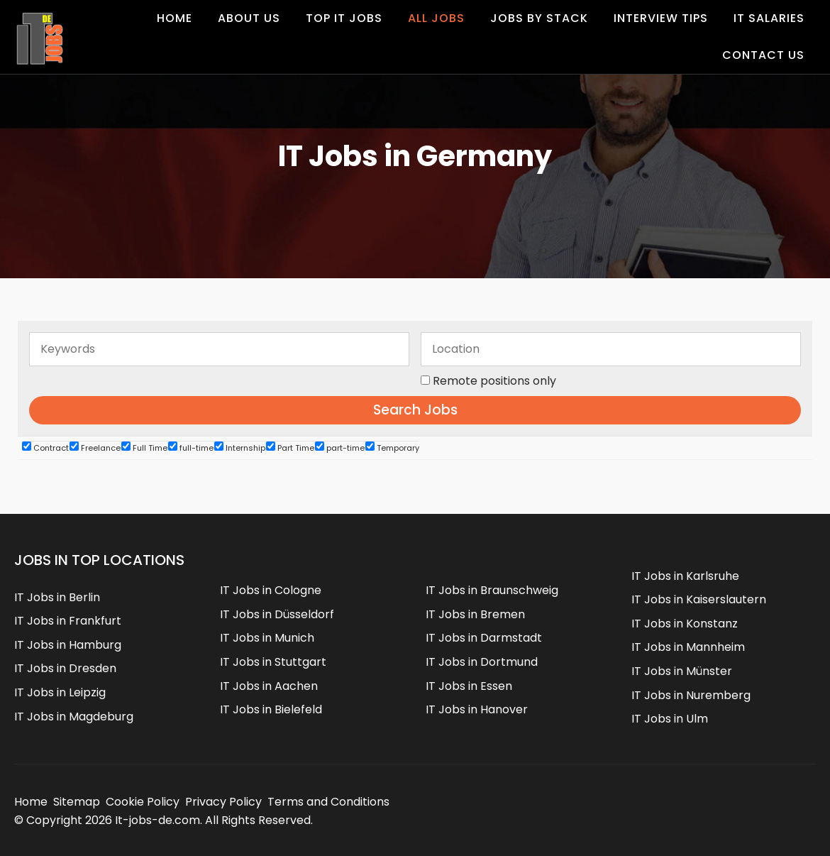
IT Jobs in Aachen (269, 686)
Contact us (763, 55)
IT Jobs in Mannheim (688, 647)
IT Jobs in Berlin (57, 597)
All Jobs (436, 18)
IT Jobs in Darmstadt (484, 638)
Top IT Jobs (344, 18)
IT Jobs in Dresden (65, 668)
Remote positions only (494, 381)
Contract (45, 447)
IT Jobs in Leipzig (60, 692)
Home (174, 18)
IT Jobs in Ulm (669, 718)
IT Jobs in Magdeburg (73, 716)
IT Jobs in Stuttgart (273, 662)
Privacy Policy (223, 802)
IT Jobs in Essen (469, 686)
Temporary (392, 447)
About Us (249, 18)
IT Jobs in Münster (681, 671)
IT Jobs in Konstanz (684, 623)
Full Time (144, 447)
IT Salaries (769, 18)
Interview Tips (661, 18)
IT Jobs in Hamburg (67, 645)
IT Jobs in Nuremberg (691, 695)
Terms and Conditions (328, 802)
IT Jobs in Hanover (477, 709)
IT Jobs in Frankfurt (67, 621)
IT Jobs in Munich (267, 638)
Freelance (95, 447)
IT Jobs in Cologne (270, 590)
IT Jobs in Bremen (475, 614)
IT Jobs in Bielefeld (271, 709)
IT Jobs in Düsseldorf (277, 614)
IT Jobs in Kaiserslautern (698, 599)
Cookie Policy (142, 802)
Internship (239, 447)
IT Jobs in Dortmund (482, 662)
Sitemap (76, 802)
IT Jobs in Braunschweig (492, 590)
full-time (191, 447)
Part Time (290, 447)
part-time (340, 447)
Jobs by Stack (539, 18)
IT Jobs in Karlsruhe (685, 576)
